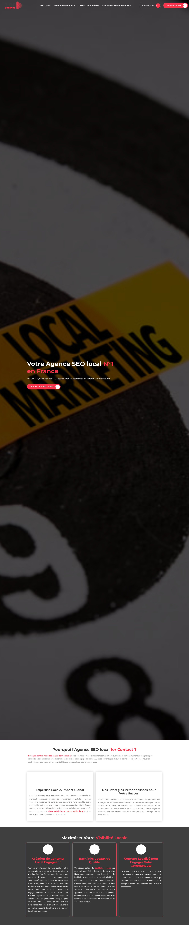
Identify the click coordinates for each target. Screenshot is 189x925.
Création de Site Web (88, 5)
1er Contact (45, 5)
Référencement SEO (64, 5)
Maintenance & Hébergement (116, 5)
